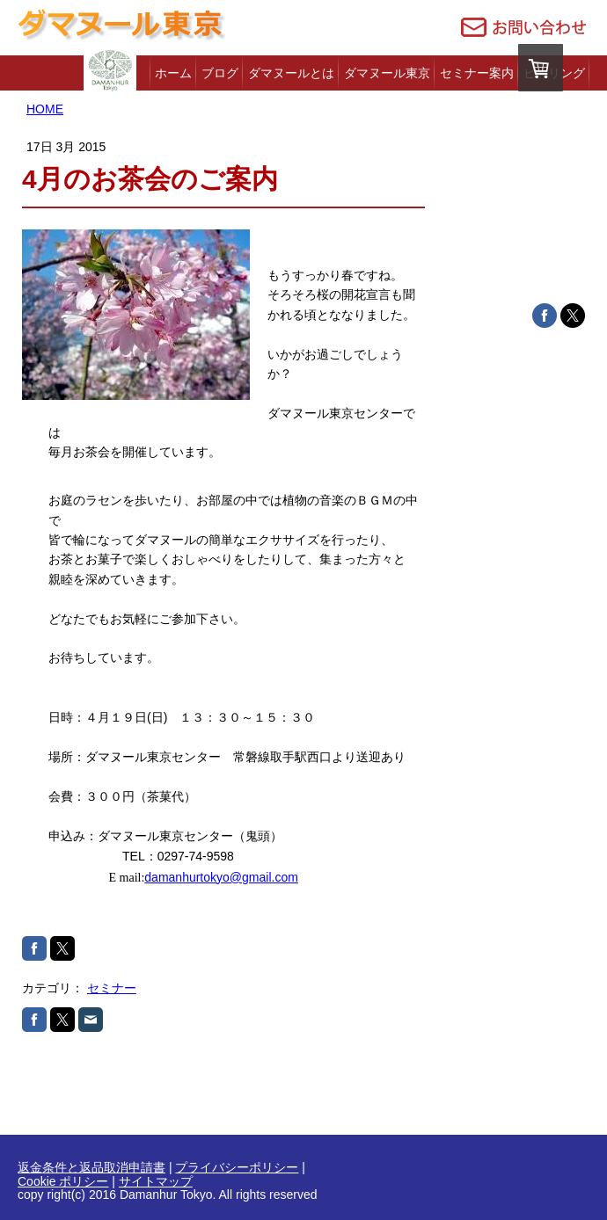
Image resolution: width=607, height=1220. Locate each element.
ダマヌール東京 (387, 73)
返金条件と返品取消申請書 (91, 1167)
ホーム (173, 73)
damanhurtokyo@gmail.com (221, 877)
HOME (44, 109)
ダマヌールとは (291, 73)
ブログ (219, 73)
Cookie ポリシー (63, 1181)
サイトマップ (156, 1181)
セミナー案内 (477, 73)
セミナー (111, 988)
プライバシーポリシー (236, 1167)
